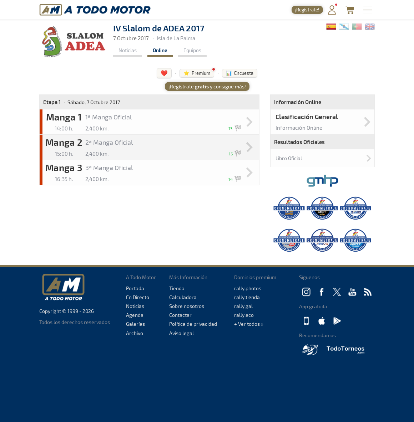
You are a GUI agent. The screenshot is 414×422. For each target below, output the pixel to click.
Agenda (134, 315)
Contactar (180, 315)
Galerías (135, 324)
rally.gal (243, 306)
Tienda (177, 288)
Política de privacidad (193, 324)
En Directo (137, 297)
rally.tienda (247, 297)
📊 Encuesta (239, 73)
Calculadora (183, 297)
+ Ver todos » (248, 324)
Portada (135, 288)
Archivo (134, 333)
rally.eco (244, 315)
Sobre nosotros (186, 306)
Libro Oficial (289, 158)
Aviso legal (181, 333)
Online (160, 50)
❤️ (164, 73)
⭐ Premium (196, 73)
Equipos (192, 50)
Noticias (127, 50)
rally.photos (247, 288)
